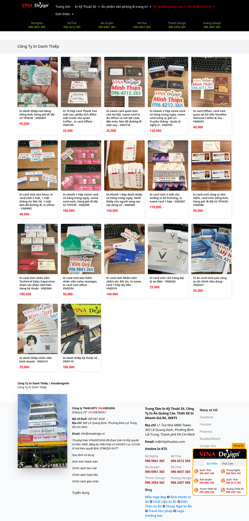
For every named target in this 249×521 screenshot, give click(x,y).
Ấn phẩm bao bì (199, 6)
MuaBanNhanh (210, 438)
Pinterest (206, 431)
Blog (148, 490)
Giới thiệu (62, 14)
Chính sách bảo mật (84, 468)
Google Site (208, 446)
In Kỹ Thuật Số (85, 6)
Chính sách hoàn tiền (85, 474)
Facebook (206, 417)
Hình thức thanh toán (85, 461)
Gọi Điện (212, 463)
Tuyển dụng (80, 493)
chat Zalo (227, 463)
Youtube (205, 424)
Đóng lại (239, 445)
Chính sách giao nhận (85, 481)
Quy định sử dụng (83, 455)
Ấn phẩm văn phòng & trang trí (125, 6)
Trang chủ (62, 6)
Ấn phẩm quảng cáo (168, 6)
